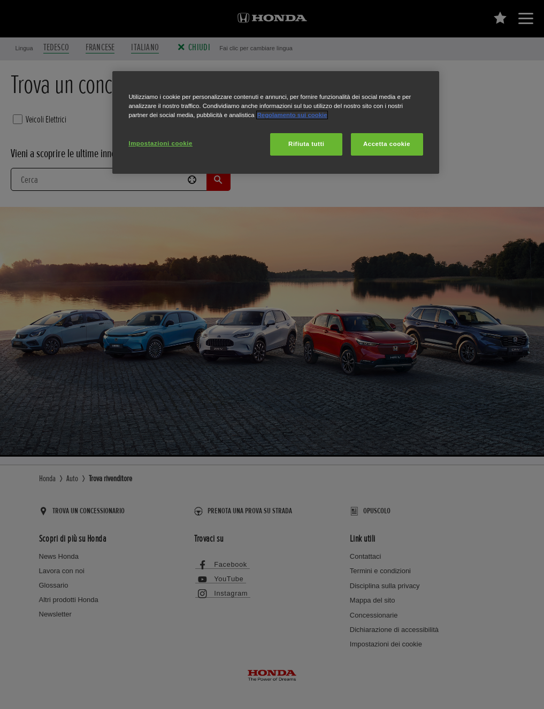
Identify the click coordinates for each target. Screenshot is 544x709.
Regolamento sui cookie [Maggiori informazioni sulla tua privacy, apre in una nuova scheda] (292, 115)
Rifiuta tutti (306, 144)
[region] (275, 122)
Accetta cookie (386, 144)
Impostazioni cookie (160, 143)
